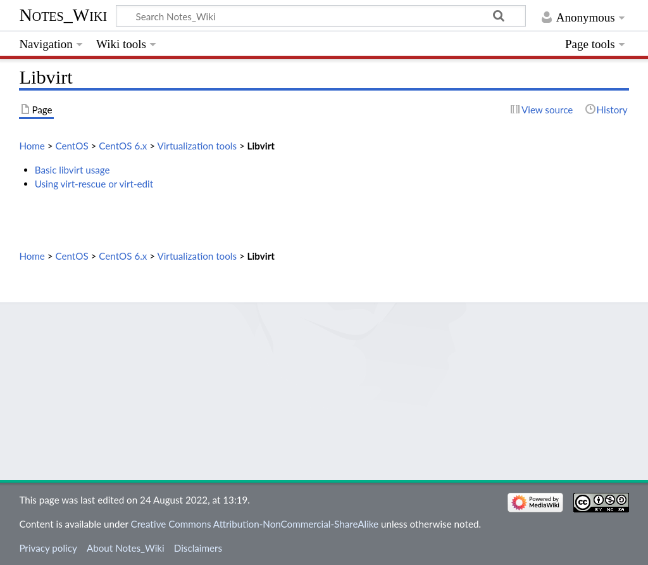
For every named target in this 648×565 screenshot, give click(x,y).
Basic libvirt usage (72, 169)
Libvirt (261, 145)
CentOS (71, 145)
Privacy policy (48, 548)
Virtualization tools (197, 145)
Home (31, 145)
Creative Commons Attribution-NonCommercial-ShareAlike (255, 524)
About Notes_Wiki (126, 548)
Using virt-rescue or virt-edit (94, 183)
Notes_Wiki (63, 15)
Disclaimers (198, 548)
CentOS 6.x (123, 145)
